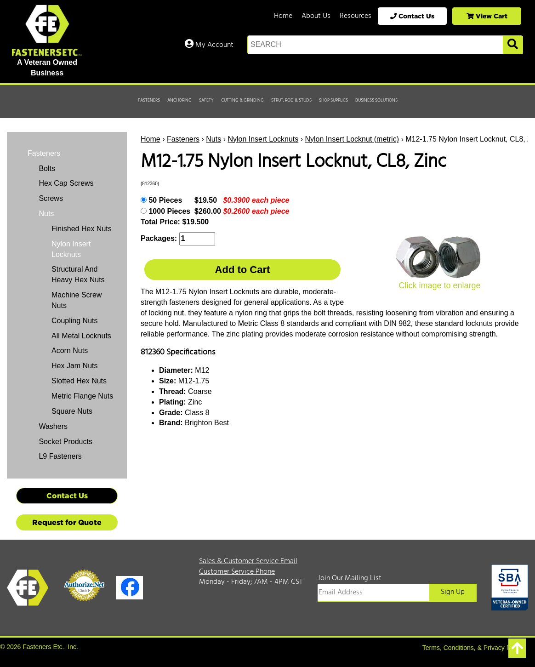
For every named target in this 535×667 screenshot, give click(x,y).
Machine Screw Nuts (76, 300)
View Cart (487, 15)
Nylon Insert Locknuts (263, 139)
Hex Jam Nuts (74, 366)
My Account (209, 45)
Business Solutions (376, 100)
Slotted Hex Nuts (79, 381)
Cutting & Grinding (242, 100)
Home (283, 16)
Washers (52, 426)
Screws (50, 198)
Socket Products (64, 441)
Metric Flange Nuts (82, 396)
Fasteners (149, 100)
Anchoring (179, 100)
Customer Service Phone (237, 572)
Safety (206, 100)
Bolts (46, 168)
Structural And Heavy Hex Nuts (78, 274)
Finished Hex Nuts (81, 229)
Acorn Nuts (69, 350)
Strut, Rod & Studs (291, 100)
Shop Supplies (333, 100)
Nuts (213, 139)
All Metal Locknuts (81, 336)
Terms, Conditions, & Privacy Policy (473, 647)
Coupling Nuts (74, 321)
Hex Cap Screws (65, 183)
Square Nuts (71, 411)
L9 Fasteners (59, 456)
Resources (355, 16)
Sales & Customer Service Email (248, 561)
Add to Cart (242, 269)
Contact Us (412, 15)
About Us (316, 16)
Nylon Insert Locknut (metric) (352, 139)
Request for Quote (67, 522)
